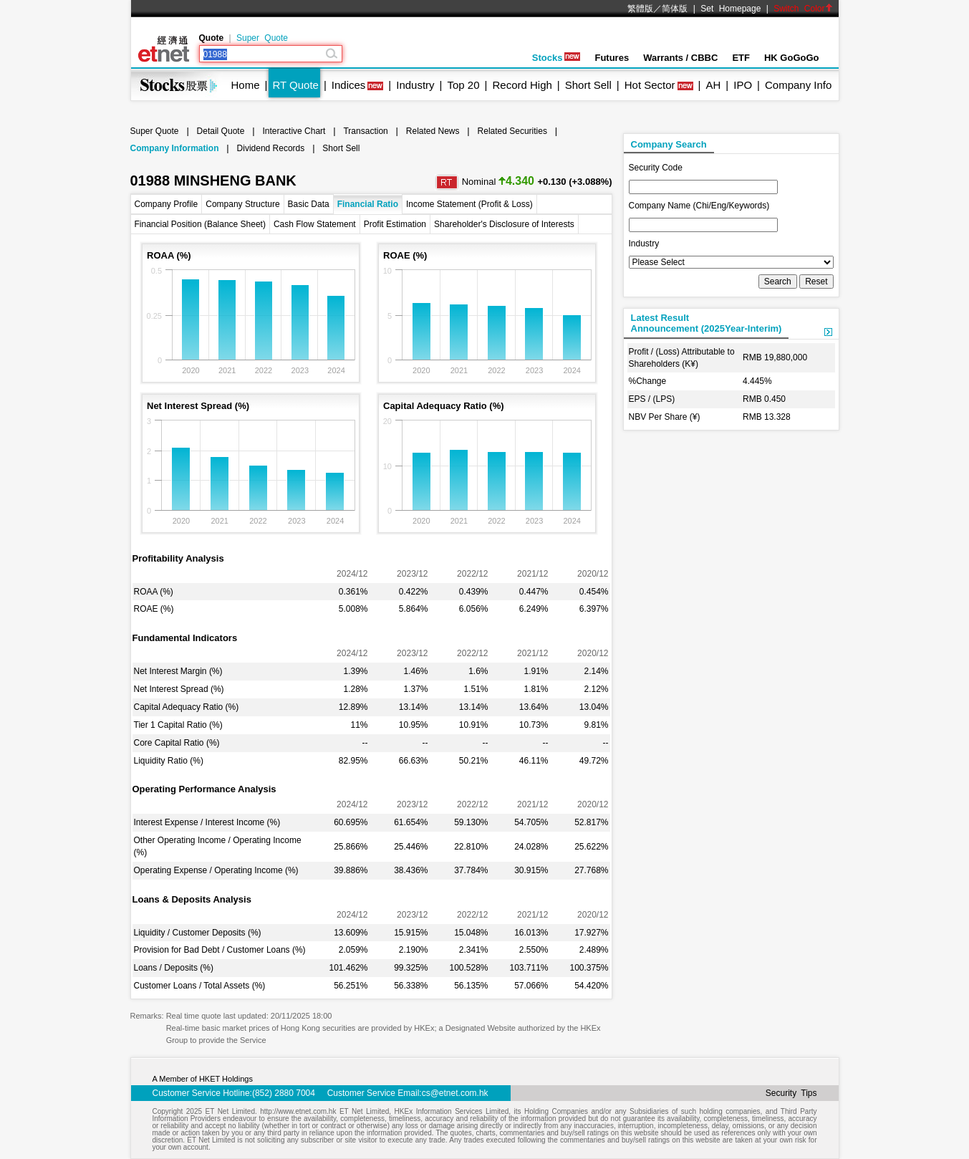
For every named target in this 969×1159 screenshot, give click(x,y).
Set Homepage (730, 9)
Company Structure (242, 204)
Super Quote (262, 38)
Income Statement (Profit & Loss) (469, 204)
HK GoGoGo (791, 57)
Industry (415, 85)
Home (245, 85)
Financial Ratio (367, 204)
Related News (433, 131)
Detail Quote (221, 131)
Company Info (798, 85)
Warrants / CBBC (680, 57)
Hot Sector (650, 85)
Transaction (365, 131)
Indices (349, 85)
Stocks (556, 57)
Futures (611, 57)
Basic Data (308, 204)
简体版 (675, 9)
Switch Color (802, 9)
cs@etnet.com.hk (455, 1093)
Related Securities (512, 131)
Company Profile (166, 204)
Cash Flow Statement (315, 224)
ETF (741, 57)
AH (712, 85)
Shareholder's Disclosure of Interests (504, 224)
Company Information (174, 148)
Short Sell (588, 85)
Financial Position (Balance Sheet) (200, 224)
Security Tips (791, 1093)
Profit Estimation (395, 224)
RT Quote (295, 85)
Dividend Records (271, 148)
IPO (742, 85)
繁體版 (640, 9)
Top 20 (464, 85)
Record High (521, 85)
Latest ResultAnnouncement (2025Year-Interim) (706, 323)
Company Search (669, 144)
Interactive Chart (293, 131)
